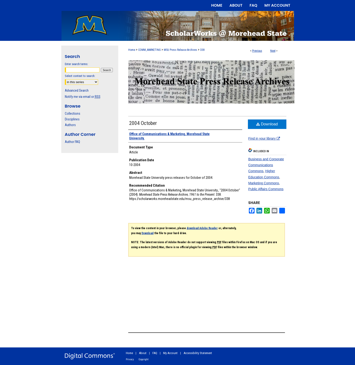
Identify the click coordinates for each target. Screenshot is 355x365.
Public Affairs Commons (266, 189)
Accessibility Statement (198, 353)
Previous (257, 50)
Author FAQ (72, 142)
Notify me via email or (82, 97)
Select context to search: (80, 76)
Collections (72, 113)
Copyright (143, 359)
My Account (170, 353)
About (143, 353)
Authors (70, 125)
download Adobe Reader (202, 228)
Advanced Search (77, 90)
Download (267, 124)
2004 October (143, 123)
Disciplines (72, 119)
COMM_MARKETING (149, 50)
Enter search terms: (76, 64)
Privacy (130, 359)
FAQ (154, 353)
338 (202, 50)
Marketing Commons (263, 183)
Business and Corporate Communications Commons (266, 165)
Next (272, 50)
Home (131, 50)
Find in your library (264, 138)
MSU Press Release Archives (180, 50)
